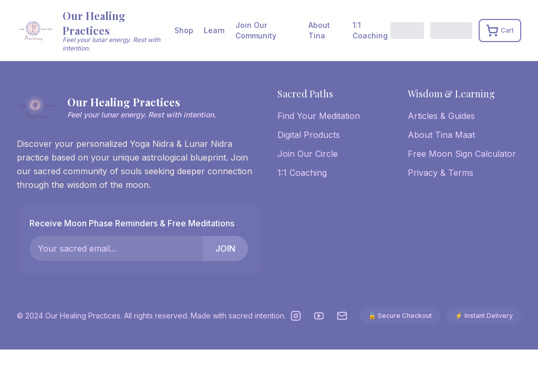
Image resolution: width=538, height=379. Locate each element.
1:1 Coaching (370, 30)
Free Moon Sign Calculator (462, 153)
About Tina (319, 30)
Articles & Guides (441, 116)
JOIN (225, 248)
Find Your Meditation (318, 116)
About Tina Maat (441, 134)
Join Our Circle (307, 153)
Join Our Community (255, 30)
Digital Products (308, 134)
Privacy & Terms (440, 172)
